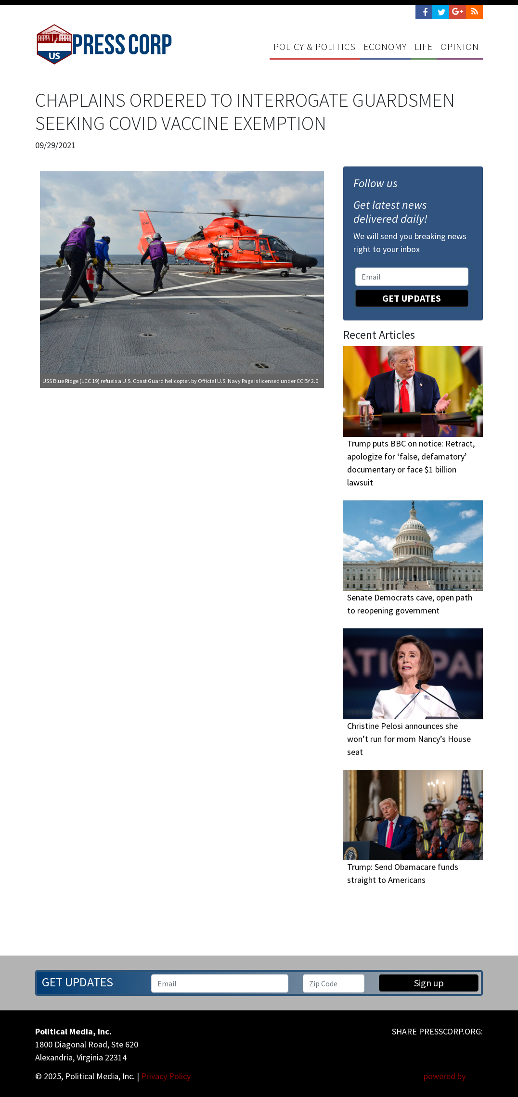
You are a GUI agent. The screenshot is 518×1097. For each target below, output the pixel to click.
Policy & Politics (314, 46)
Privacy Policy (166, 1076)
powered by (453, 1076)
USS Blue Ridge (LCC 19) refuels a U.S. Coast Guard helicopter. (116, 380)
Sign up (429, 983)
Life (423, 46)
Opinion (459, 46)
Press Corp (104, 44)
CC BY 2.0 (307, 380)
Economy (385, 46)
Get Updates (411, 298)
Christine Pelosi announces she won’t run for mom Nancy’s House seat (409, 738)
